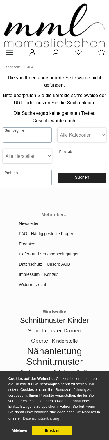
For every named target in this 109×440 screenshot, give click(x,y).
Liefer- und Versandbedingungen (49, 254)
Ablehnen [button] (19, 430)
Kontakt (51, 274)
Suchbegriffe (14, 130)
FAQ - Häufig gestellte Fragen (46, 233)
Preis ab (65, 151)
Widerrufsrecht (32, 284)
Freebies (27, 244)
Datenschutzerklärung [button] (41, 418)
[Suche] (54, 54)
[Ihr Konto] (30, 54)
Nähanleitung (54, 351)
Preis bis (11, 173)
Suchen (82, 177)
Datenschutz (30, 264)
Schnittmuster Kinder (54, 320)
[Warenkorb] (100, 54)
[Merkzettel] (77, 54)
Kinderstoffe (65, 341)
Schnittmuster (54, 361)
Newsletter (29, 223)
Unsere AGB (58, 264)
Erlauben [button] (52, 430)
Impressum (29, 274)
